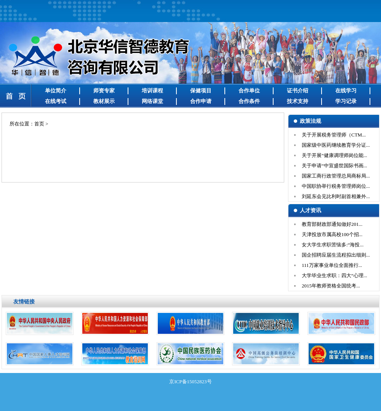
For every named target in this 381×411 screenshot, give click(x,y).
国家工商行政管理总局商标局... (336, 176)
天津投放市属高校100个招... (332, 234)
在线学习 (346, 91)
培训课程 (152, 91)
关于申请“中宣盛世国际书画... (334, 165)
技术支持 (297, 101)
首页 (39, 124)
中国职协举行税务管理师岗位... (336, 186)
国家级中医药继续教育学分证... (336, 145)
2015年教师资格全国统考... (331, 286)
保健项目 (200, 91)
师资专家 (104, 91)
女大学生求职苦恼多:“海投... (332, 245)
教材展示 (104, 101)
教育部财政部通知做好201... (332, 224)
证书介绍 (297, 91)
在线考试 (55, 101)
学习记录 (346, 101)
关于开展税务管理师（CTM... (334, 135)
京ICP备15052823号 (190, 381)
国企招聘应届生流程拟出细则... (336, 255)
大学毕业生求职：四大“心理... (334, 275)
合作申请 (200, 101)
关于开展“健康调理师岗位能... (334, 155)
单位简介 (55, 91)
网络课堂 (152, 101)
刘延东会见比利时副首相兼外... (336, 196)
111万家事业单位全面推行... (332, 265)
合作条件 (249, 101)
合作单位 (249, 91)
